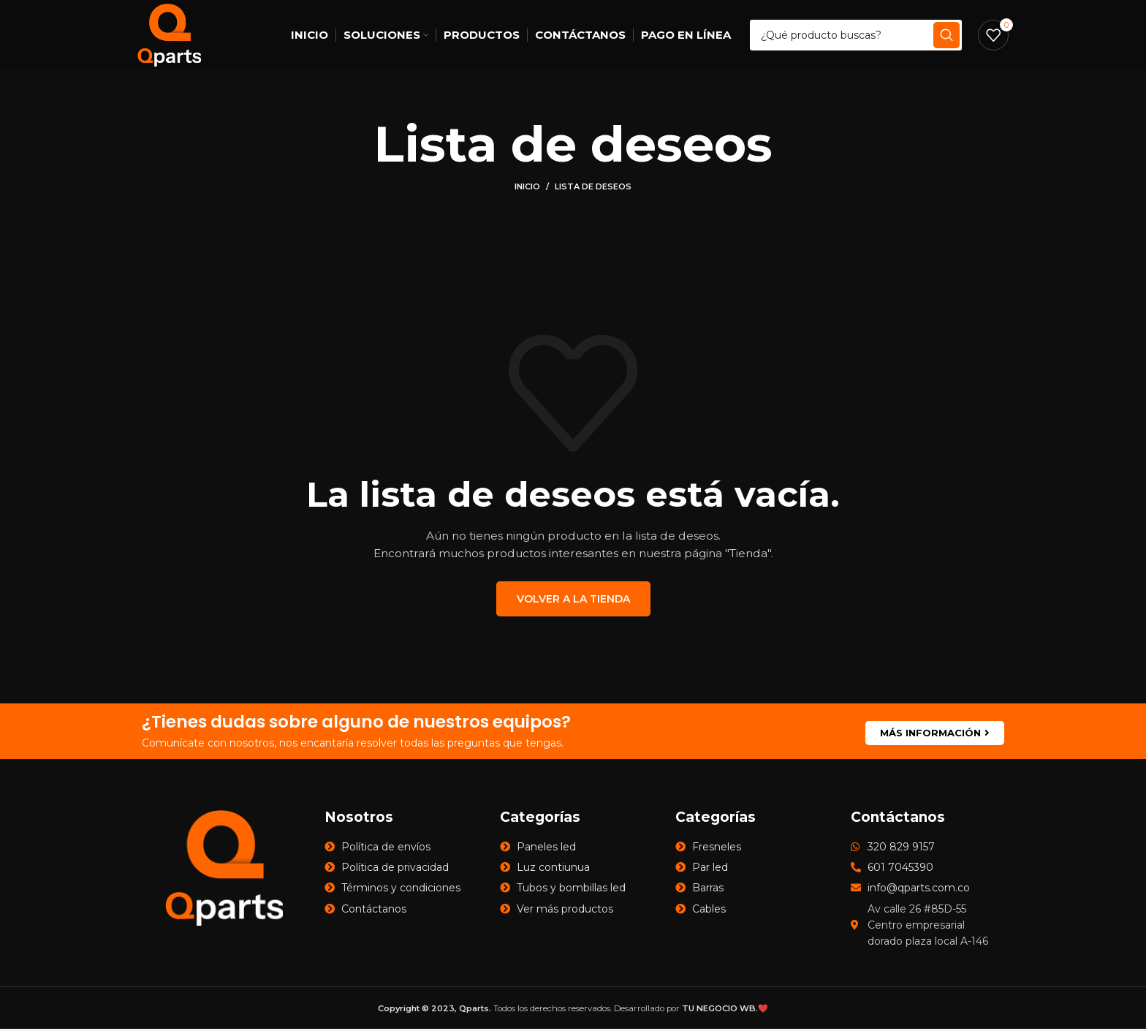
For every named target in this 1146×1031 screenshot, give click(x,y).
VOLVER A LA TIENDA (573, 601)
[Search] (856, 36)
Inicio (527, 189)
